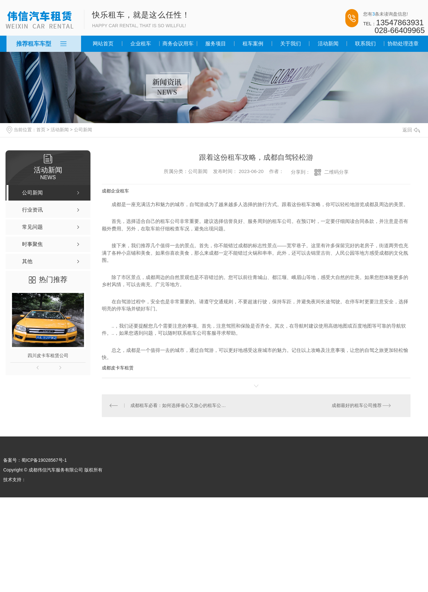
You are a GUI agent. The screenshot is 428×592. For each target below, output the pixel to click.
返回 (411, 130)
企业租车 (140, 43)
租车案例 (253, 43)
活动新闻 (328, 43)
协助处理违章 (403, 43)
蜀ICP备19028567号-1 (44, 460)
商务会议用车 (178, 43)
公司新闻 (83, 129)
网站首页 (103, 43)
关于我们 (290, 43)
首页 (40, 129)
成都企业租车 (115, 190)
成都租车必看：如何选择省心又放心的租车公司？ (179, 405)
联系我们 (365, 43)
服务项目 (215, 43)
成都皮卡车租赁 (118, 367)
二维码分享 (336, 172)
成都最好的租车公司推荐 (357, 405)
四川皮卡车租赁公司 (48, 355)
